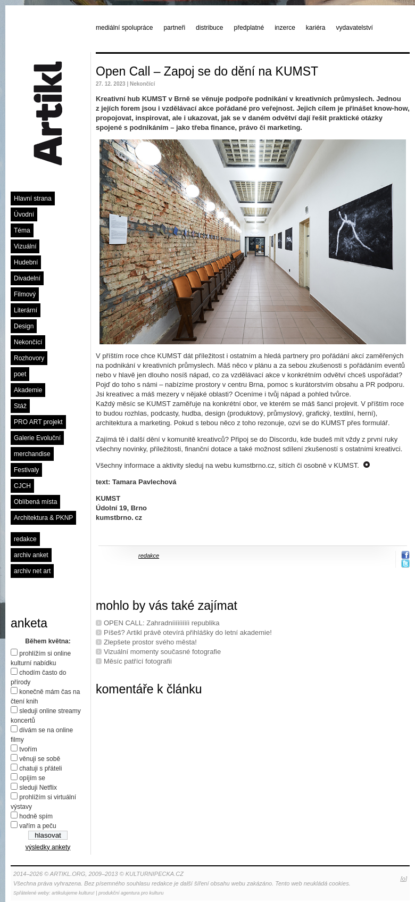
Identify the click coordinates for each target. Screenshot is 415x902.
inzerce (285, 27)
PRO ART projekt (38, 422)
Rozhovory (29, 358)
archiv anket (31, 555)
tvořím (28, 749)
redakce (25, 539)
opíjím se (32, 778)
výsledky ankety (48, 847)
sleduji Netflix (38, 787)
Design (24, 326)
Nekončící (28, 342)
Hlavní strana (33, 198)
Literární (25, 310)
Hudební (26, 262)
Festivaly (26, 470)
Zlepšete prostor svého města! (150, 642)
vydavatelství (354, 27)
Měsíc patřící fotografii (138, 661)
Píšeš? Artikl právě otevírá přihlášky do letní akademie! (188, 632)
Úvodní (24, 214)
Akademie (28, 390)
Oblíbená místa (35, 502)
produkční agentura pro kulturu (131, 893)
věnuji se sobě (39, 759)
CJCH (22, 486)
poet (20, 374)
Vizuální (25, 246)
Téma (22, 230)
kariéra (316, 27)
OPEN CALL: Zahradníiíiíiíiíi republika (161, 623)
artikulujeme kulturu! (73, 893)
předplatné (249, 27)
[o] (404, 878)
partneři (174, 27)
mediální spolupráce (124, 27)
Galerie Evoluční (37, 438)
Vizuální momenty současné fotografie (162, 652)
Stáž (20, 406)
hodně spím (36, 816)
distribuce (209, 27)
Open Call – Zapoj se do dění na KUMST (207, 71)
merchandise (32, 454)
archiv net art (32, 571)
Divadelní (27, 278)
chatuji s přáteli (40, 768)
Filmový (25, 294)
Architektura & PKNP (43, 518)
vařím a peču (37, 826)
